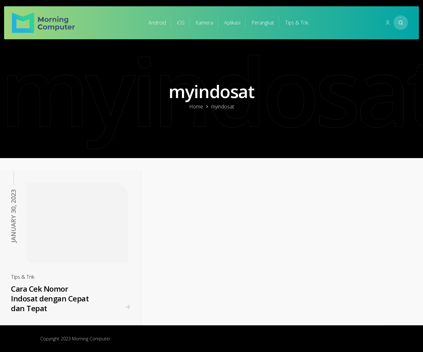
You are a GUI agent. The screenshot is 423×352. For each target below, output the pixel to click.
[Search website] (400, 22)
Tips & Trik (296, 22)
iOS (180, 22)
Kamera (204, 22)
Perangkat (262, 22)
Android (157, 22)
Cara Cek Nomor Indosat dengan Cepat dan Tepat (50, 298)
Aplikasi (232, 22)
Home (196, 106)
